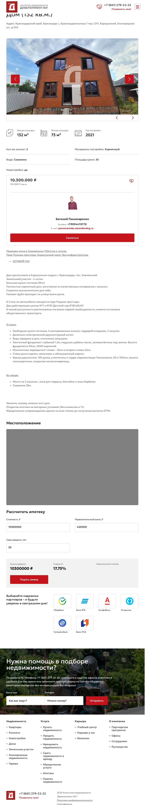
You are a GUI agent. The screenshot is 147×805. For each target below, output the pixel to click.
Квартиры (15, 727)
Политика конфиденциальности (75, 800)
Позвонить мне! (121, 9)
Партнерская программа (120, 729)
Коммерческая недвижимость (18, 757)
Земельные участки (21, 749)
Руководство (120, 746)
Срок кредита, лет (16, 539)
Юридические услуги (52, 766)
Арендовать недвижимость (52, 746)
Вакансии (83, 738)
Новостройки (17, 738)
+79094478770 (77, 223)
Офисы (116, 735)
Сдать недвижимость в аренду (53, 756)
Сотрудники (119, 741)
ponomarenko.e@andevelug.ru (75, 228)
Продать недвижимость (52, 737)
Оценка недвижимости (52, 780)
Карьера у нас (86, 732)
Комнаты (14, 732)
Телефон (49, 692)
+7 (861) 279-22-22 (32, 793)
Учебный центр (87, 727)
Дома (12, 743)
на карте (14, 31)
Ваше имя (11, 692)
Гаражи (13, 763)
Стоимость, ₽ (13, 519)
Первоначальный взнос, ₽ (89, 519)
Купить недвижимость (52, 729)
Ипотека (48, 773)
